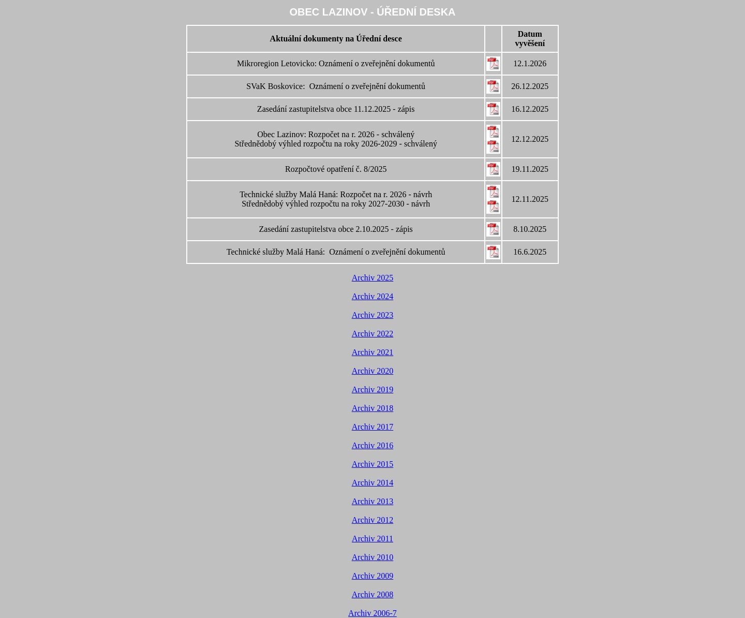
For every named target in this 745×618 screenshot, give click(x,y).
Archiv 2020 (372, 370)
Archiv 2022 (372, 333)
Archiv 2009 (372, 575)
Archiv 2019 (372, 389)
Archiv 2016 (372, 445)
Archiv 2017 (372, 426)
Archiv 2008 (372, 594)
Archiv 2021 (372, 352)
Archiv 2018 (372, 408)
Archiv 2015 (372, 464)
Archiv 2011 (372, 538)
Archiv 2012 (372, 520)
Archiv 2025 (372, 277)
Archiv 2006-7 (372, 613)
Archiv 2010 (372, 557)
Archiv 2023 (372, 315)
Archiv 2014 (372, 482)
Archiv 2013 (372, 501)
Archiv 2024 (372, 296)
